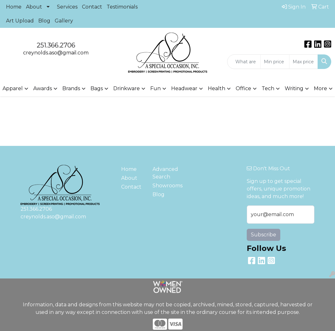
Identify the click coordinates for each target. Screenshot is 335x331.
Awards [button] (42, 88)
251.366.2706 (56, 45)
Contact (92, 7)
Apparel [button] (13, 88)
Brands (71, 88)
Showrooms (164, 186)
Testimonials (122, 7)
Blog (44, 21)
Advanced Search (164, 173)
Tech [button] (268, 88)
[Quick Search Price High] (303, 61)
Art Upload (20, 21)
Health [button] (216, 88)
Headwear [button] (184, 88)
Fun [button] (155, 88)
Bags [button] (96, 88)
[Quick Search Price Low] (274, 61)
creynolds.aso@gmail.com (56, 53)
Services (67, 7)
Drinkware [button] (126, 88)
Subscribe (263, 235)
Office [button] (243, 88)
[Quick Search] (244, 61)
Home (14, 7)
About (34, 7)
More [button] (320, 88)
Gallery (64, 21)
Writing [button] (294, 88)
